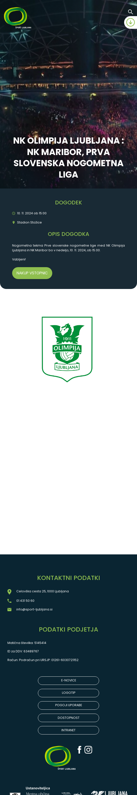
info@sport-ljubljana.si (34, 609)
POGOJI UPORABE (68, 705)
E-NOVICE (68, 680)
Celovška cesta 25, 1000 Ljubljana (42, 591)
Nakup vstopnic (32, 273)
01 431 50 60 (25, 601)
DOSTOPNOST (69, 718)
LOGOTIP (68, 693)
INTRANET (68, 730)
